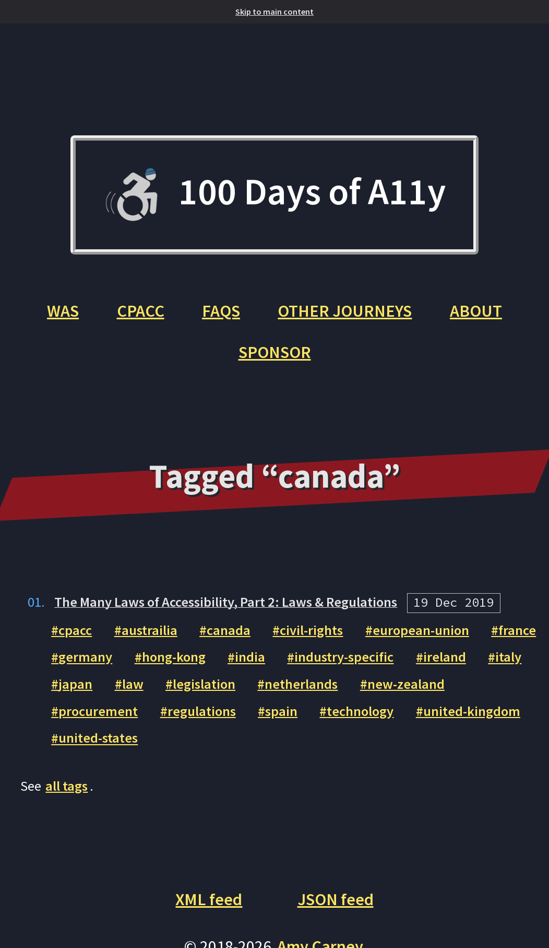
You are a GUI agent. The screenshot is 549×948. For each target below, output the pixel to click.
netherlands (301, 683)
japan (75, 683)
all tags (66, 785)
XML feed (208, 899)
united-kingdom (471, 711)
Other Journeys (345, 310)
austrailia (149, 630)
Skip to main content (274, 11)
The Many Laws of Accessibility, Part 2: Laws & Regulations (225, 601)
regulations (202, 711)
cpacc (75, 630)
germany (85, 657)
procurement (98, 711)
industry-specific (343, 657)
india (250, 657)
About (476, 310)
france (517, 630)
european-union (421, 630)
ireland (444, 657)
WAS (63, 310)
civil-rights (311, 630)
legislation (204, 683)
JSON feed (335, 899)
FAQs (221, 310)
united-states (98, 738)
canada (228, 630)
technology (360, 711)
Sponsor (274, 352)
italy (508, 657)
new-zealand (406, 683)
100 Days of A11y (274, 195)
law (133, 683)
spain (281, 711)
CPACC (140, 310)
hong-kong (174, 657)
